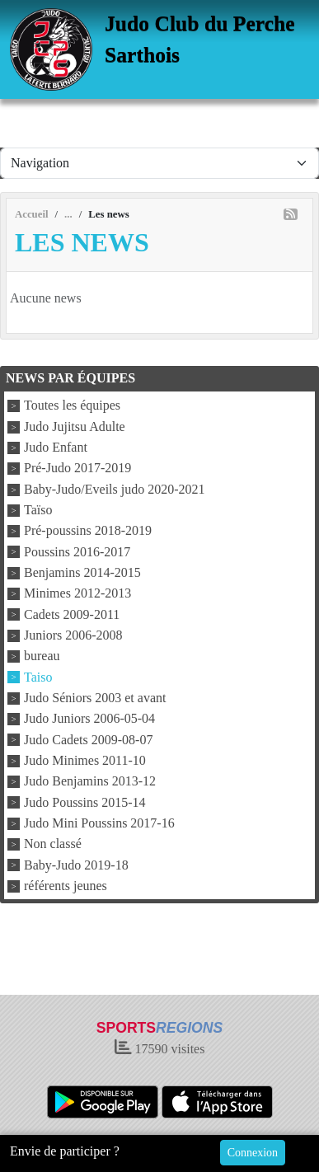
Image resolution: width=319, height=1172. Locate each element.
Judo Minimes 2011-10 (85, 760)
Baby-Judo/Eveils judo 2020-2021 (114, 489)
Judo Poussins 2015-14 (85, 802)
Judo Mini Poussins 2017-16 (99, 823)
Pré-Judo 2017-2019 (77, 469)
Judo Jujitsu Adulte (74, 427)
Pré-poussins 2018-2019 (88, 531)
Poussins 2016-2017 (77, 552)
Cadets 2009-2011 (72, 614)
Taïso (38, 510)
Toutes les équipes (72, 406)
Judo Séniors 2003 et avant (95, 698)
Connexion (253, 1152)
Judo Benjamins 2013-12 (90, 782)
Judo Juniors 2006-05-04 (89, 719)
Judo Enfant (55, 447)
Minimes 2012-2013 (77, 594)
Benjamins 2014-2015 (82, 572)
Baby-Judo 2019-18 (76, 865)
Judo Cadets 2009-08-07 (88, 740)
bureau (42, 656)
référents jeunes (65, 886)
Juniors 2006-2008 (73, 635)
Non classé (53, 844)
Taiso (38, 677)
